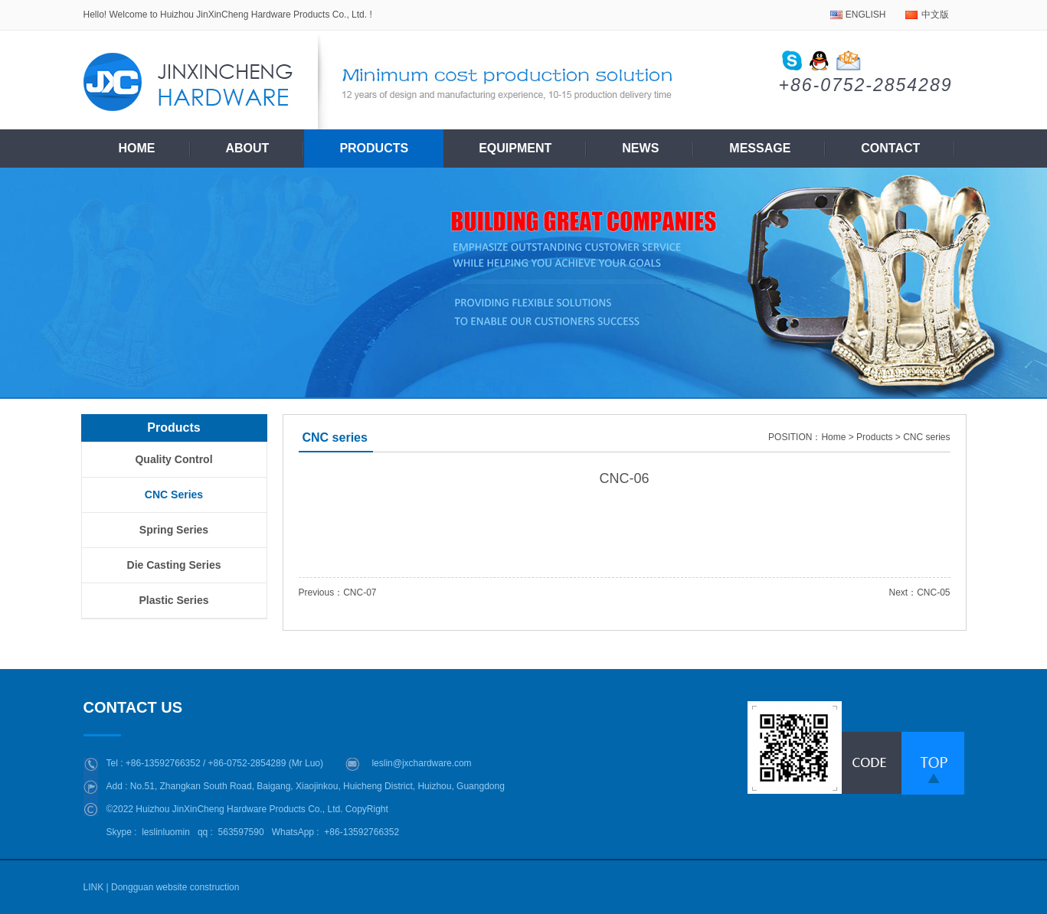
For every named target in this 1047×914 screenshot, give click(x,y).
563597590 (241, 832)
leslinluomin (166, 832)
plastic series (173, 600)
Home (137, 148)
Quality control (173, 459)
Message (759, 148)
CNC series (174, 494)
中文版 (935, 14)
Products (373, 148)
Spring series (173, 530)
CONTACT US (137, 707)
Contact (890, 148)
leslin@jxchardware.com (421, 763)
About (248, 148)
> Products (871, 437)
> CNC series (922, 437)
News (640, 148)
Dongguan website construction (175, 887)
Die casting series (174, 565)
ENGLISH (866, 14)
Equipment (515, 148)
